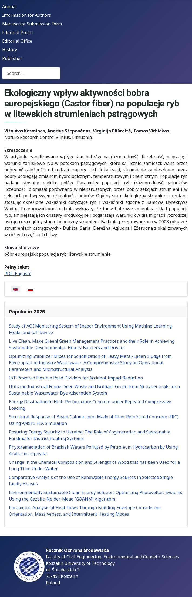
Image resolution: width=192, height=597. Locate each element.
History (9, 50)
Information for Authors (26, 15)
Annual (9, 6)
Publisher (12, 58)
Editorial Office (17, 41)
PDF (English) (17, 273)
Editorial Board (17, 32)
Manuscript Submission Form (32, 24)
